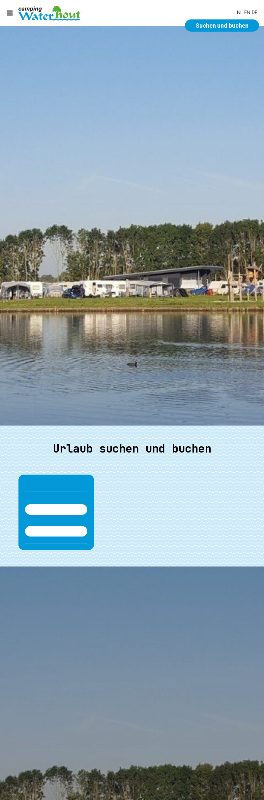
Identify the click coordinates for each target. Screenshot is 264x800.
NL (240, 12)
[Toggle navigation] (10, 13)
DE (254, 12)
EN (247, 12)
